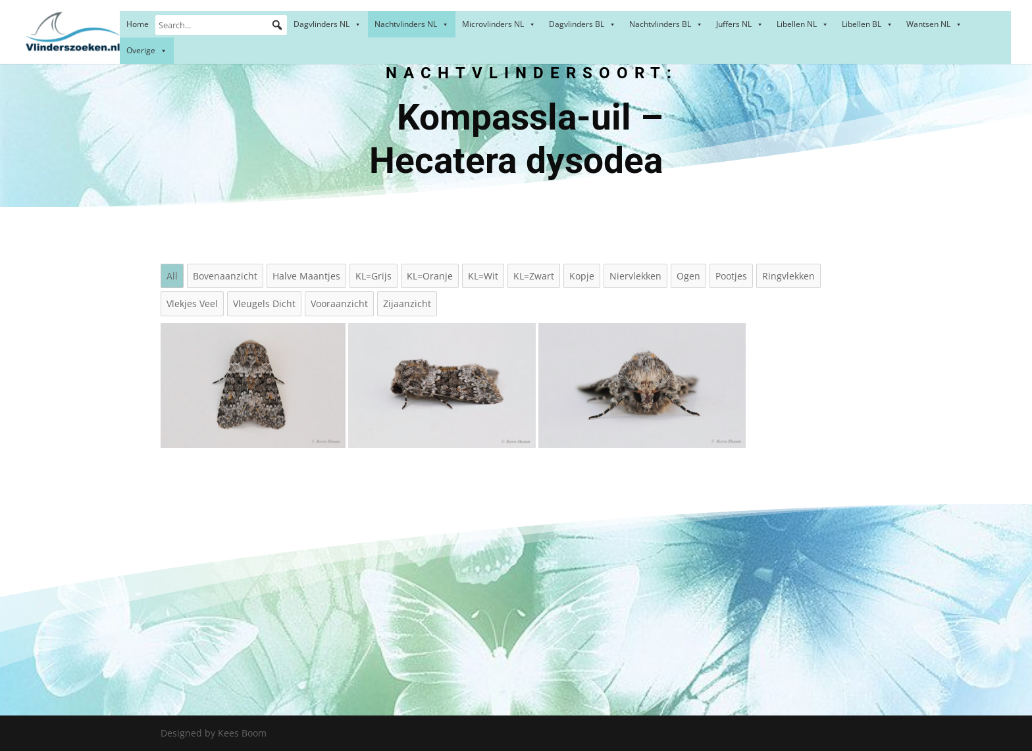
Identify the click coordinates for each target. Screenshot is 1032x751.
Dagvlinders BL (582, 24)
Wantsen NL (934, 24)
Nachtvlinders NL (411, 24)
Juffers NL (739, 24)
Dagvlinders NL (327, 24)
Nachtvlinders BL (666, 24)
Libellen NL (803, 24)
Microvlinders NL (499, 24)
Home (137, 24)
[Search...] (221, 25)
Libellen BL (867, 24)
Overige (146, 50)
